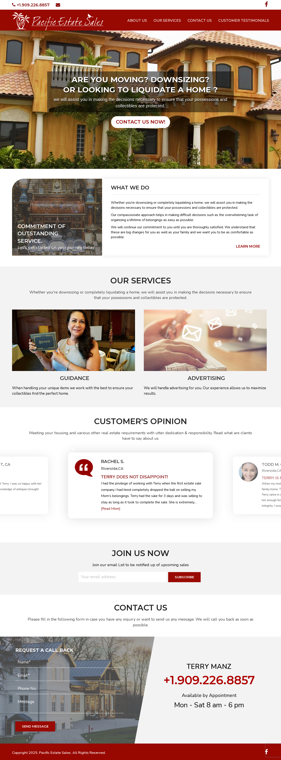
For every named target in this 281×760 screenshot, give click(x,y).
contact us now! (140, 122)
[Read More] (110, 508)
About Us (137, 20)
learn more (248, 246)
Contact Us (199, 20)
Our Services (167, 20)
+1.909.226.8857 (31, 5)
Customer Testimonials (243, 20)
